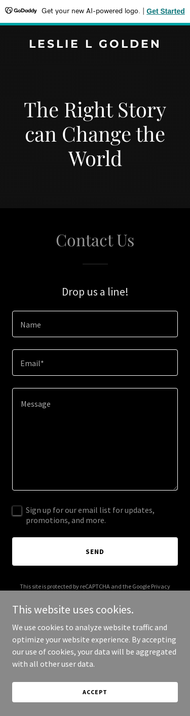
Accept (95, 692)
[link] (95, 45)
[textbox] (95, 324)
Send (95, 551)
